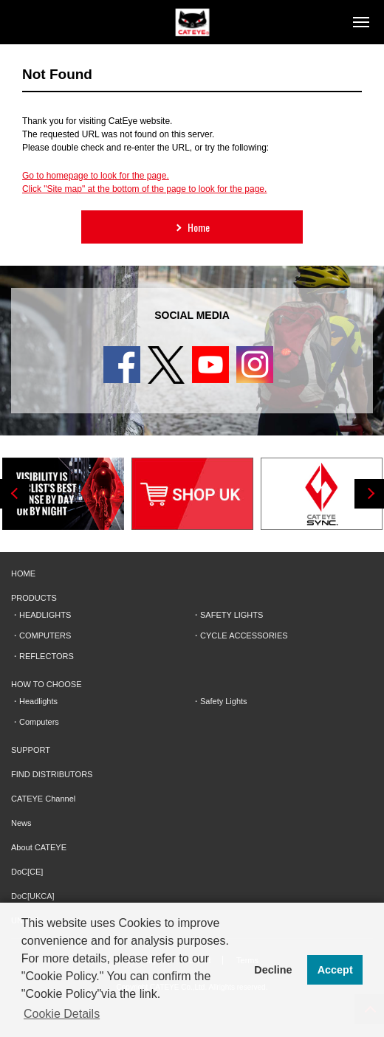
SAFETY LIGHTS (231, 614)
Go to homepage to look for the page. (95, 175)
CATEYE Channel (43, 798)
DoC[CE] (27, 871)
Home (191, 227)
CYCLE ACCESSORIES (244, 635)
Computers (39, 721)
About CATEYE (38, 847)
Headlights (38, 701)
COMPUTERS (45, 635)
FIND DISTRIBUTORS (51, 774)
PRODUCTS (34, 597)
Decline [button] (273, 970)
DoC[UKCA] (33, 896)
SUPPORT (30, 749)
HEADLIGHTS (45, 614)
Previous (15, 494)
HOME (23, 573)
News (21, 823)
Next (369, 494)
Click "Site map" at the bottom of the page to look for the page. (144, 189)
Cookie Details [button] (62, 1013)
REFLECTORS (46, 656)
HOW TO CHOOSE (46, 684)
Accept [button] (335, 970)
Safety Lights (223, 701)
